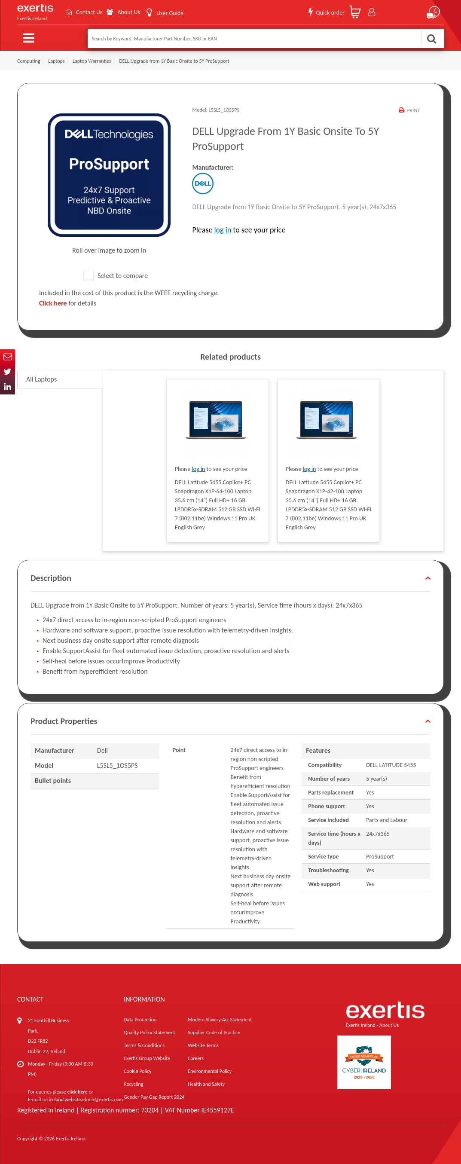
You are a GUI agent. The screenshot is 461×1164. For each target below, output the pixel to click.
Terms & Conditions (144, 1045)
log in (222, 230)
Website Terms (203, 1045)
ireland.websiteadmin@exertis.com (86, 1100)
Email (7, 356)
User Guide (169, 13)
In (7, 386)
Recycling (133, 1084)
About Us (128, 12)
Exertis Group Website (147, 1058)
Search (431, 38)
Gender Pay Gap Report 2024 (154, 1097)
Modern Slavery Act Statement (220, 1020)
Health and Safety (206, 1084)
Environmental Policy (210, 1071)
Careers (196, 1058)
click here (77, 1092)
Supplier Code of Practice (214, 1033)
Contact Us (89, 12)
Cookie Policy (137, 1071)
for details (67, 303)
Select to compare (115, 276)
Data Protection (140, 1020)
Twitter (7, 371)
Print (413, 110)
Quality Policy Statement (149, 1033)
